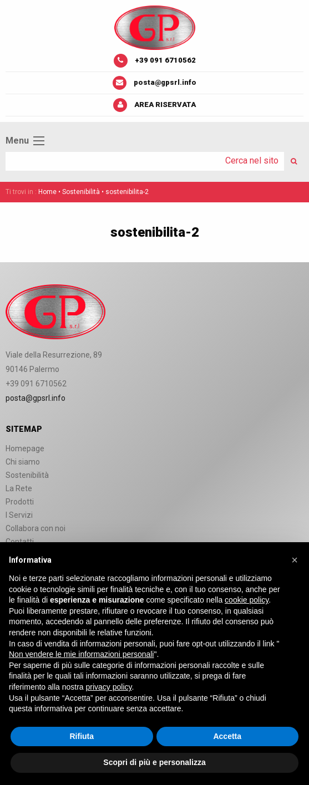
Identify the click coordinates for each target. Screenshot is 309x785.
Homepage (25, 448)
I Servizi (19, 515)
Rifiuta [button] (81, 736)
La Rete (19, 488)
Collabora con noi (35, 528)
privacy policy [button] (109, 686)
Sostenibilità (81, 192)
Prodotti (20, 502)
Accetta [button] (227, 736)
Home (47, 192)
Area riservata (165, 104)
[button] (294, 560)
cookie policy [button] (247, 599)
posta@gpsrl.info (165, 82)
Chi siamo (23, 462)
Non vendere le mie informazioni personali (81, 654)
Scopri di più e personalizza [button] (154, 762)
